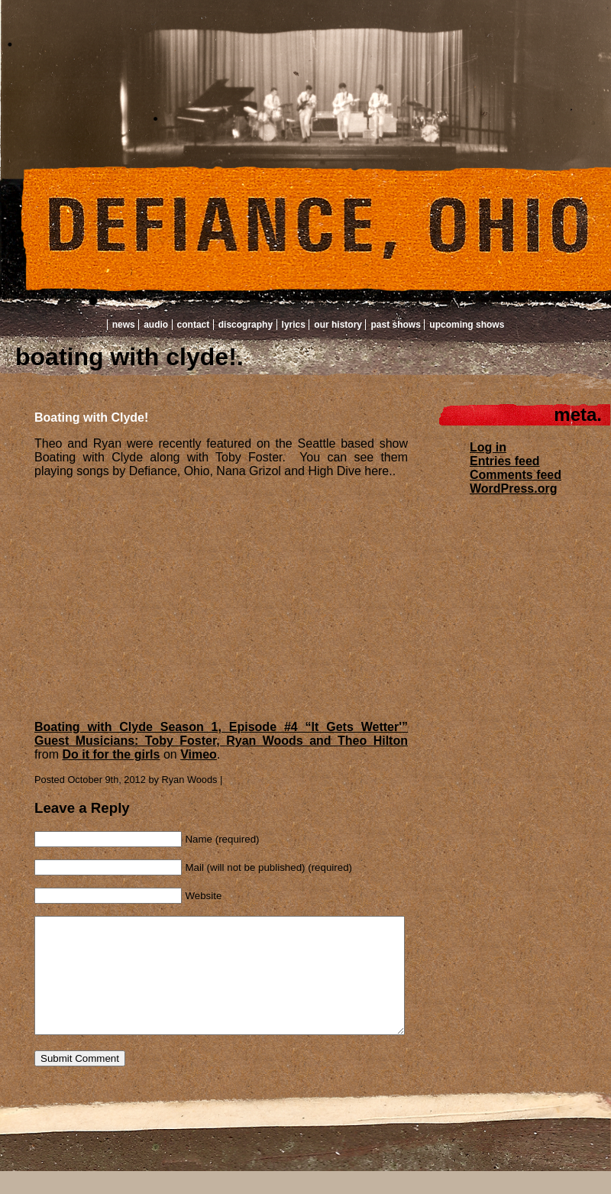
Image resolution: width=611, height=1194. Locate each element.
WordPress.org (513, 488)
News (123, 324)
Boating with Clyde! (91, 417)
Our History (338, 324)
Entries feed (505, 461)
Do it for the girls (111, 754)
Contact (193, 324)
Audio (156, 324)
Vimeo (198, 754)
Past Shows (395, 324)
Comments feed (515, 474)
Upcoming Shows (466, 324)
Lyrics (294, 324)
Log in (488, 447)
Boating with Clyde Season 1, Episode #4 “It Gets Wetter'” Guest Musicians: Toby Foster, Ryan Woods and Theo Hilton (221, 733)
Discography (245, 324)
